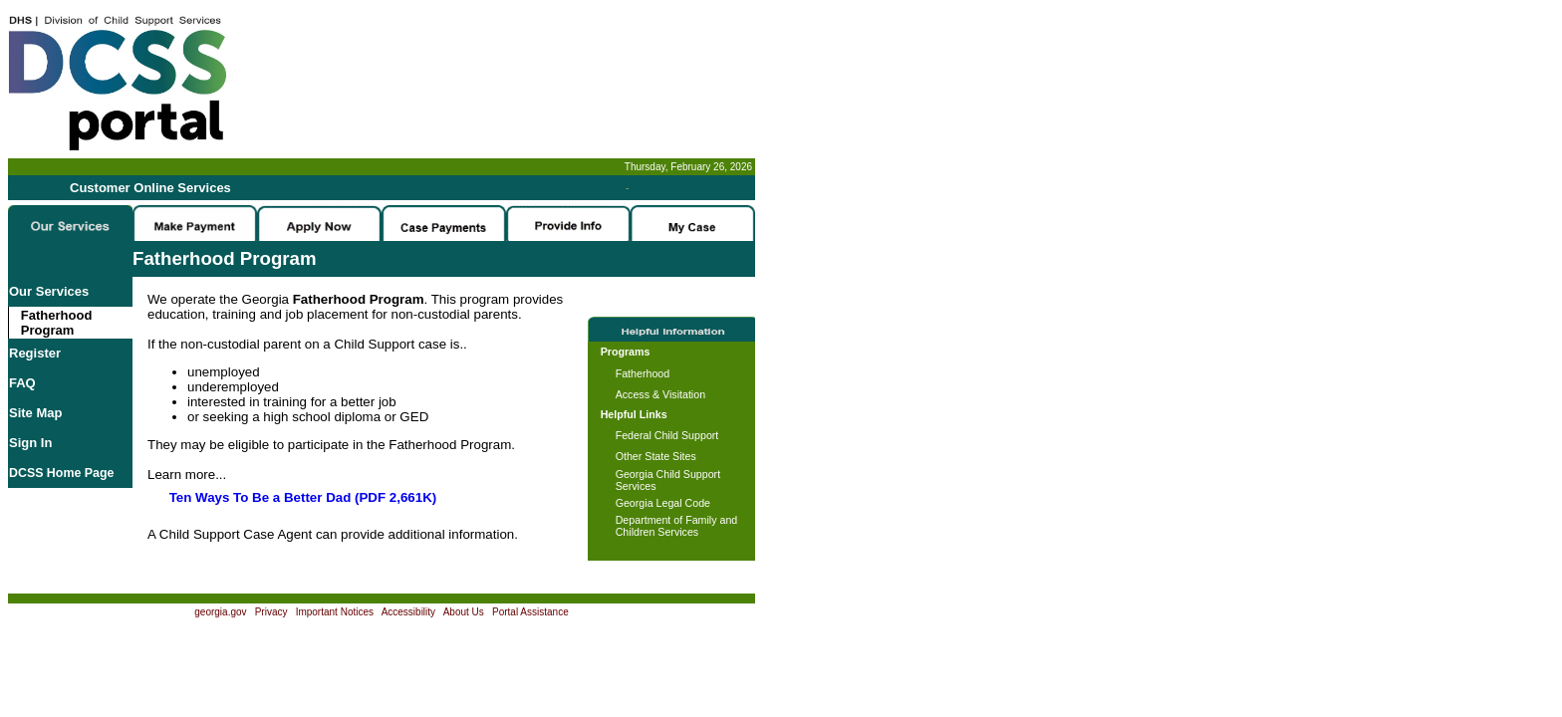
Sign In (30, 442)
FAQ (22, 382)
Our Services (49, 291)
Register (35, 353)
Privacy (271, 611)
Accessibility (408, 611)
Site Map (35, 412)
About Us (463, 611)
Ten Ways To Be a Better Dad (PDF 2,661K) (303, 497)
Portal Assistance (530, 611)
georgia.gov (220, 611)
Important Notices (335, 611)
